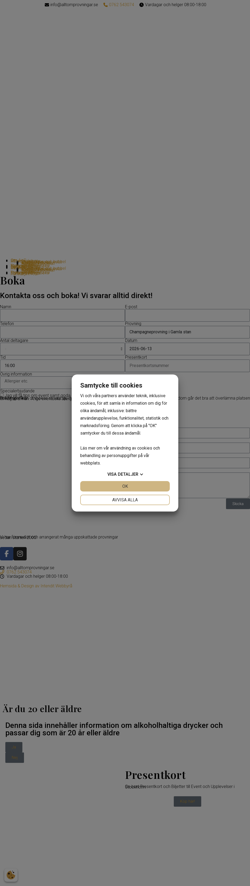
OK (125, 486)
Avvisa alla (125, 499)
